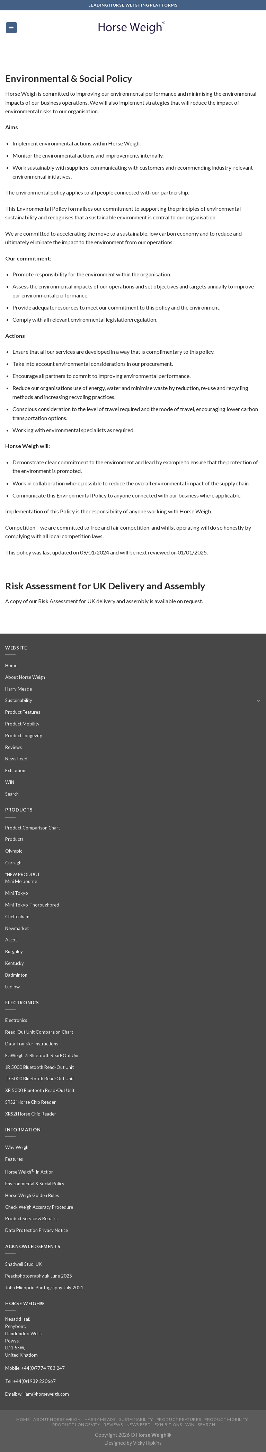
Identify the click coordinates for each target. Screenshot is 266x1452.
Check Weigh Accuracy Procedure (39, 1207)
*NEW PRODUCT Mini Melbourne (22, 878)
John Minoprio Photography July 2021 (44, 1287)
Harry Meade (18, 689)
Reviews (13, 747)
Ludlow (12, 986)
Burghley (14, 951)
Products (14, 839)
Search (12, 794)
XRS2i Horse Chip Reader (30, 1114)
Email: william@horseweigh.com (37, 1394)
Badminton (16, 975)
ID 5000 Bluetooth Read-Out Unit (39, 1078)
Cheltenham (17, 916)
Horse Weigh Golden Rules (32, 1195)
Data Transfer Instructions (31, 1043)
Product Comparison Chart (32, 828)
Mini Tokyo (16, 893)
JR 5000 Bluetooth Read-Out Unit (39, 1067)
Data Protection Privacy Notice (36, 1230)
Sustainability (18, 700)
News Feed (16, 758)
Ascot (11, 939)
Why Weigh (16, 1147)
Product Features (22, 712)
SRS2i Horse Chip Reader (30, 1102)
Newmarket (17, 928)
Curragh (13, 862)
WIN (9, 782)
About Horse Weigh (25, 677)
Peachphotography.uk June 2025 (38, 1276)
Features (14, 1159)
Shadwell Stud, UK (23, 1264)
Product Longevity (23, 735)
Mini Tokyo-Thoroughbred (32, 905)
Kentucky (14, 963)
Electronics (16, 1020)
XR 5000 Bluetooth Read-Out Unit (39, 1090)
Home (11, 665)
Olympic (13, 851)
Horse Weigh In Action (29, 1171)
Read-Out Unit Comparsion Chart (39, 1032)
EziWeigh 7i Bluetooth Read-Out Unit (42, 1055)
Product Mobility (22, 724)
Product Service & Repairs (31, 1218)
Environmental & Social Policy (34, 1183)
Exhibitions (16, 770)
